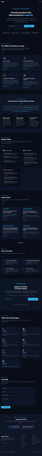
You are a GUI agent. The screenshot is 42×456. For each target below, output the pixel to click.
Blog (22, 439)
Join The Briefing (29, 26)
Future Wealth (34, 443)
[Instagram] (7, 443)
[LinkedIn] (5, 443)
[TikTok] (12, 443)
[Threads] (2, 446)
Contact (39, 451)
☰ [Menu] (40, 1)
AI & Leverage (34, 437)
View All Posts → (21, 242)
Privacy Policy (34, 451)
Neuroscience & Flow (36, 439)
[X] (2, 443)
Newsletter (24, 443)
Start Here (24, 437)
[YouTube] (10, 443)
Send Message (6, 407)
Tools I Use (24, 441)
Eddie (2, 1)
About (23, 445)
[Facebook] (5, 446)
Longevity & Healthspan (36, 441)
